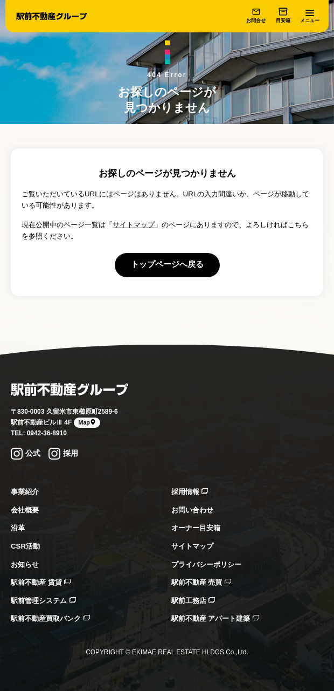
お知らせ (25, 564)
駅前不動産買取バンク (50, 618)
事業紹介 (25, 492)
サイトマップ (134, 225)
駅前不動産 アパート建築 (215, 618)
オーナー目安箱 (195, 528)
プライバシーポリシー (206, 564)
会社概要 (25, 510)
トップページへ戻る (167, 264)
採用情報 (189, 492)
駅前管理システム (43, 601)
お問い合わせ (192, 510)
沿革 (18, 528)
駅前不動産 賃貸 (41, 582)
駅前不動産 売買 (201, 582)
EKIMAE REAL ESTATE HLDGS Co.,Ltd (189, 652)
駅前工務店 (193, 601)
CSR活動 (25, 546)
